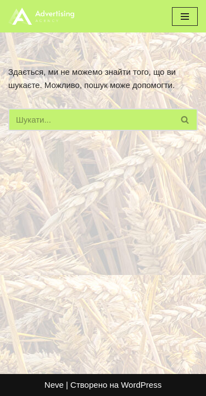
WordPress (141, 384)
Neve (54, 384)
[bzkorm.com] (41, 16)
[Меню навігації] (185, 16)
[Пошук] (90, 119)
